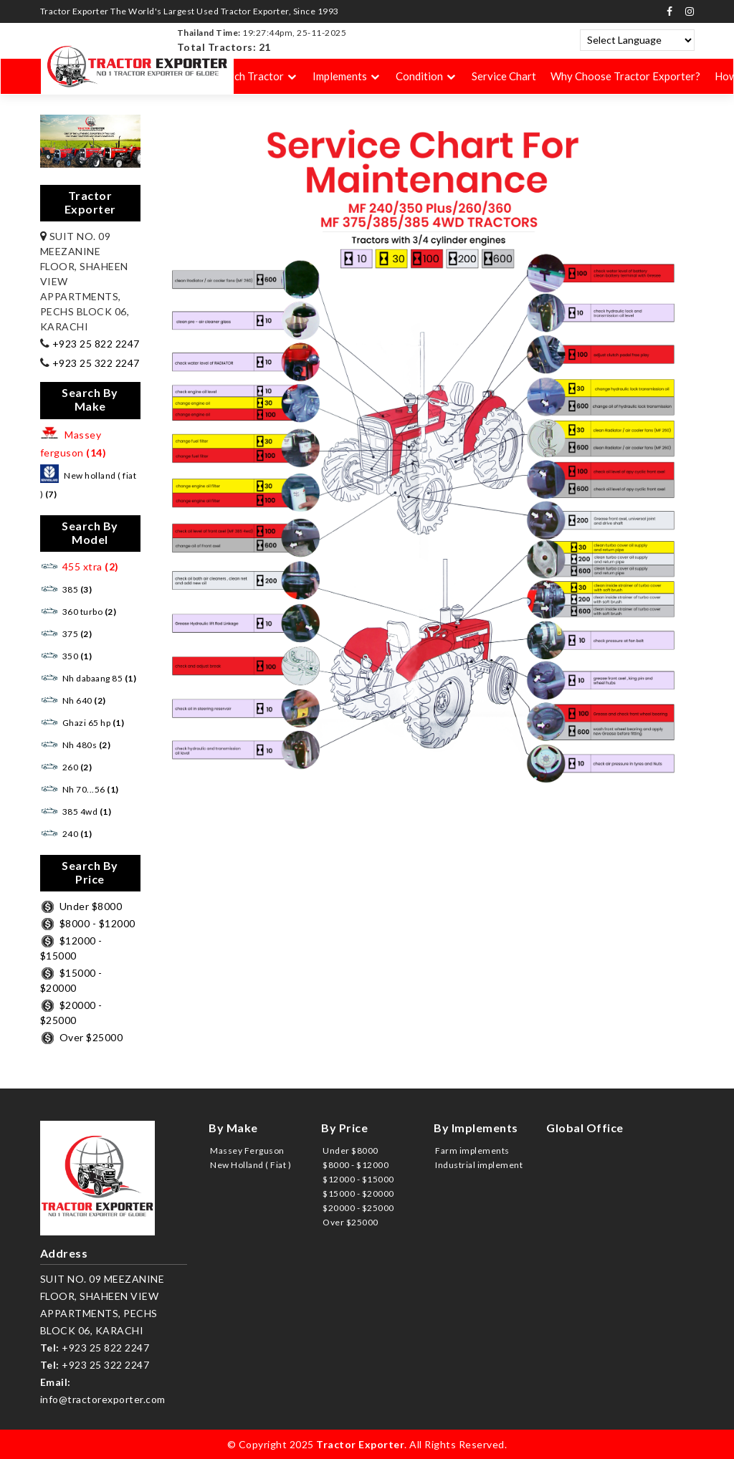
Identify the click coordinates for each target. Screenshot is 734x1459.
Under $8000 (81, 906)
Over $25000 (81, 1037)
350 (66, 656)
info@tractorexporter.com (103, 1399)
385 (66, 589)
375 (66, 633)
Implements (340, 76)
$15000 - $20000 (358, 1193)
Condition (419, 76)
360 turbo (78, 611)
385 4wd (76, 811)
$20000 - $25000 (358, 1207)
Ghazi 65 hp (82, 722)
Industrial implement (479, 1164)
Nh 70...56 (79, 789)
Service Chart (504, 76)
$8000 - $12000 (87, 923)
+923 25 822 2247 (94, 344)
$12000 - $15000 (358, 1179)
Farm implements (472, 1150)
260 (66, 767)
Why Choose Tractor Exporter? (625, 76)
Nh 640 (73, 700)
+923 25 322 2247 (94, 363)
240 (66, 833)
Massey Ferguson (247, 1150)
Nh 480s (75, 745)
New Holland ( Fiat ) (250, 1164)
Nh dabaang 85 (88, 678)
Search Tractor (248, 76)
